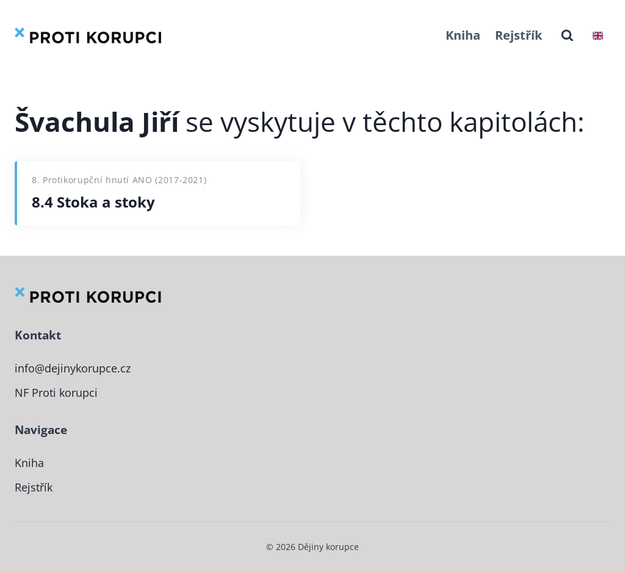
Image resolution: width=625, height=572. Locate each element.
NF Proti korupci (58, 392)
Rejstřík (518, 35)
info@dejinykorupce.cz (76, 368)
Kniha (463, 35)
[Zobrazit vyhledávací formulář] (567, 36)
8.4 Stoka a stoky (93, 202)
